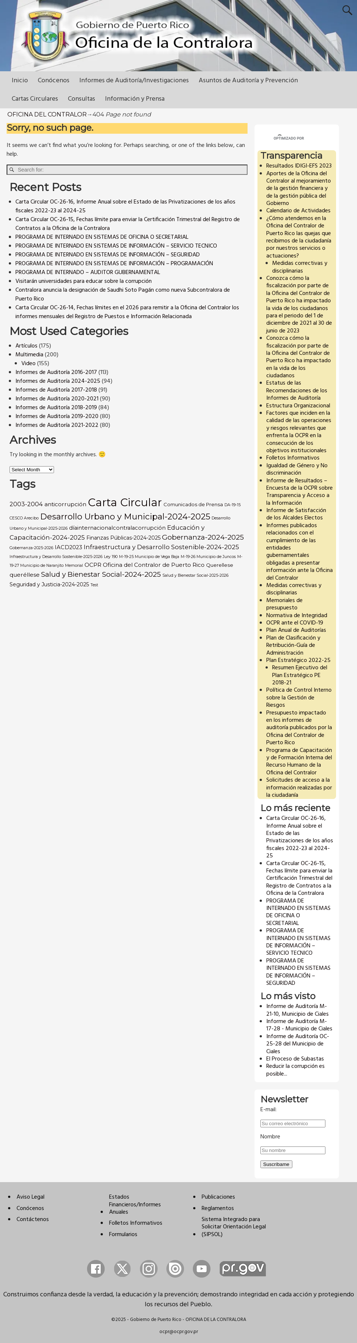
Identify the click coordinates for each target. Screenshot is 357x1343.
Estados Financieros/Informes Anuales (135, 1204)
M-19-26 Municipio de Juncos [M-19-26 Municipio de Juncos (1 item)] (208, 556)
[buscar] (290, 138)
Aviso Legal (30, 1197)
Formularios (123, 1234)
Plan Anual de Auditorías (296, 630)
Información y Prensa (135, 99)
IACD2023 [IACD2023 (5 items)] (68, 547)
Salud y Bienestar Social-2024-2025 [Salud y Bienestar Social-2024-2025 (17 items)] (101, 574)
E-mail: (268, 1110)
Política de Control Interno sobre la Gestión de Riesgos (299, 697)
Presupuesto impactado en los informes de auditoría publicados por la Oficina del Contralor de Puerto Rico (299, 728)
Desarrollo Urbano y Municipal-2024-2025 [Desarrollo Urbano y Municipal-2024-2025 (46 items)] (125, 516)
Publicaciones (218, 1197)
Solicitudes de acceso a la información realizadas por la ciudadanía (299, 787)
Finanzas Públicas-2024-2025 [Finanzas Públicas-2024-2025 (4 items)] (123, 537)
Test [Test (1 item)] (94, 585)
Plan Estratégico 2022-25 (298, 660)
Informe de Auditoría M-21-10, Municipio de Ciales (297, 1010)
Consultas (81, 99)
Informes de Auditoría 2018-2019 (56, 408)
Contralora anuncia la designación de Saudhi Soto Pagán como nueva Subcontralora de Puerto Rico (122, 294)
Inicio (20, 80)
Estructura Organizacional (298, 406)
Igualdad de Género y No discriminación (297, 469)
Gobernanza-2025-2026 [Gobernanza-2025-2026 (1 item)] (31, 548)
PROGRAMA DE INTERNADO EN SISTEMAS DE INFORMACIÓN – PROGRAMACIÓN (114, 264)
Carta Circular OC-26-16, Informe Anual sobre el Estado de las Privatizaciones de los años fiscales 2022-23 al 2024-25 (125, 206)
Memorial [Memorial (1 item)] (74, 565)
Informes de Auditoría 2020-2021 (56, 399)
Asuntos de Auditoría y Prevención (248, 80)
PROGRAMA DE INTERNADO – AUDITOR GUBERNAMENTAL (87, 272)
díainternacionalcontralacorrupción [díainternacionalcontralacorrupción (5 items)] (117, 528)
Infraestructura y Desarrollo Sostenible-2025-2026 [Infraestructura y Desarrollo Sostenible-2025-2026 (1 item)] (56, 556)
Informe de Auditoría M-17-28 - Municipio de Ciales (299, 1025)
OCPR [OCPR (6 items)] (92, 564)
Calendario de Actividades (298, 211)
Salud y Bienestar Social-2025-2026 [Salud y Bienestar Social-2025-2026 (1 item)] (195, 575)
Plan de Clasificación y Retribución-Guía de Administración (293, 645)
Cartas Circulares (35, 99)
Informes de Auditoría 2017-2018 (56, 390)
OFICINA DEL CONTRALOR (47, 114)
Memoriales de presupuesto (284, 604)
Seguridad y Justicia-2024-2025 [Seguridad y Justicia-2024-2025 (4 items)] (49, 584)
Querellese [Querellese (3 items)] (219, 565)
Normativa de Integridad (296, 615)
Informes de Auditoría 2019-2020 (56, 416)
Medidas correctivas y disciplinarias (299, 267)
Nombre (270, 1137)
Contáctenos (33, 1219)
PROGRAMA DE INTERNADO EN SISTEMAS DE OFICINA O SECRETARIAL (101, 237)
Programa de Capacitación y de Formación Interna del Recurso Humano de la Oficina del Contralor (299, 762)
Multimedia (29, 355)
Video (28, 363)
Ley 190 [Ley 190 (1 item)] (111, 556)
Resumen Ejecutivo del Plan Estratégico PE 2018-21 (299, 675)
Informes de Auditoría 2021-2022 (56, 425)
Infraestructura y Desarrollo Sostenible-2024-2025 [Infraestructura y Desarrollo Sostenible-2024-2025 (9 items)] (161, 547)
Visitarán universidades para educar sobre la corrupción (83, 281)
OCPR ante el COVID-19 (294, 623)
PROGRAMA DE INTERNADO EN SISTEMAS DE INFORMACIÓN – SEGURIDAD (107, 255)
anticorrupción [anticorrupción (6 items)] (65, 504)
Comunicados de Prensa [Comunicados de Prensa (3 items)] (193, 504)
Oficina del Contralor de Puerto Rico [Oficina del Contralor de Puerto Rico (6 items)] (154, 564)
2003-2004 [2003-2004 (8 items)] (26, 504)
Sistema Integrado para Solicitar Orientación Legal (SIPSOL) (234, 1227)
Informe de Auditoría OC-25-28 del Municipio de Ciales (297, 1044)
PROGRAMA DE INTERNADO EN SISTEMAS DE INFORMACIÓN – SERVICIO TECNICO (116, 246)
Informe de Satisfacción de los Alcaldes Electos (296, 514)
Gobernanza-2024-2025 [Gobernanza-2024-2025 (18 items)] (203, 537)
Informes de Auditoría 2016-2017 (56, 372)
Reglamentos (218, 1208)
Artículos (26, 346)
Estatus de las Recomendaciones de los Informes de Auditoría (296, 390)
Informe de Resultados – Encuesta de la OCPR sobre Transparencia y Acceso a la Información (299, 492)
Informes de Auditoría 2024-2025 (57, 381)
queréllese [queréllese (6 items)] (25, 574)
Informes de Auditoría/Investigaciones (134, 80)
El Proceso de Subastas (295, 1059)
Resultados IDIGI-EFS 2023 (299, 166)
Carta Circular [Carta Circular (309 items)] (125, 502)
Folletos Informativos (293, 458)
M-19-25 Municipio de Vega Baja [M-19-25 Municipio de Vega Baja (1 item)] (149, 556)
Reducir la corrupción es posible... (295, 1070)
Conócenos (53, 80)
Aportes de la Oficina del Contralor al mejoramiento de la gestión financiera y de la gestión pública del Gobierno (298, 189)
